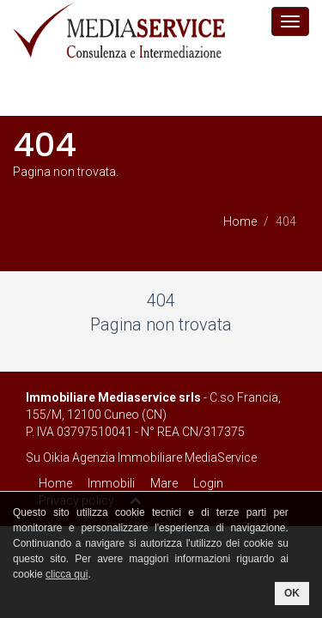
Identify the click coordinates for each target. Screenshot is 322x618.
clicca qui (67, 574)
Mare (164, 483)
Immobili (111, 483)
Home (240, 221)
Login (208, 483)
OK (292, 593)
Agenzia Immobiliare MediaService (164, 457)
